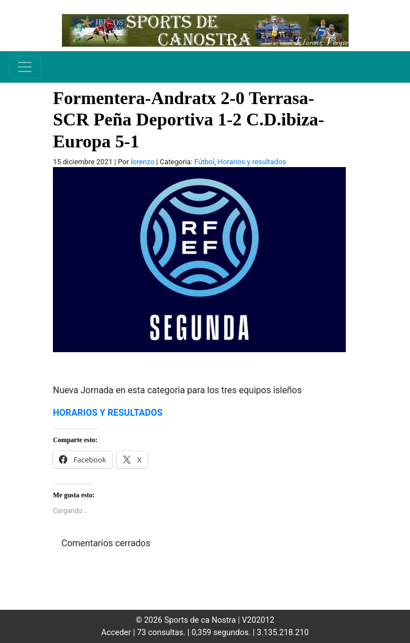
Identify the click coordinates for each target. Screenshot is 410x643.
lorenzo (142, 162)
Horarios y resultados (252, 162)
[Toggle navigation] (25, 67)
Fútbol (204, 162)
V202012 (258, 620)
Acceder (116, 632)
